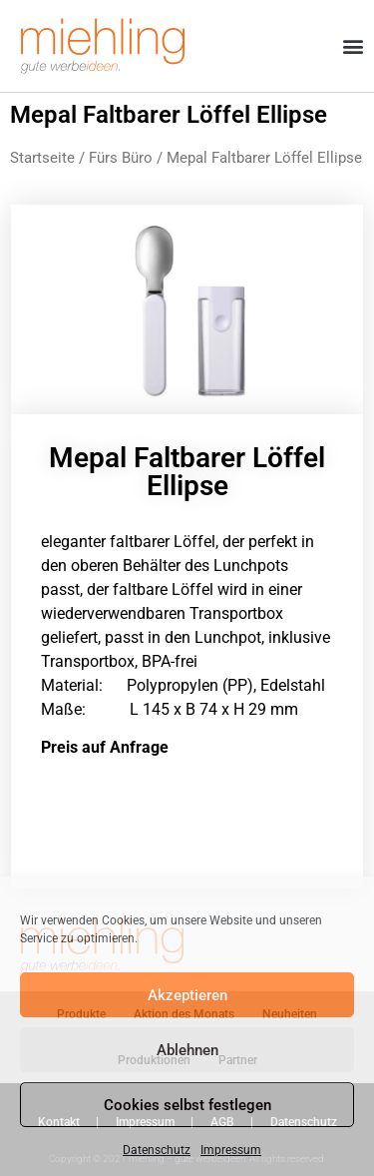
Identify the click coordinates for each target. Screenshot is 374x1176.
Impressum (230, 1150)
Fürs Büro (121, 158)
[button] (352, 46)
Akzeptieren (187, 995)
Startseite (42, 158)
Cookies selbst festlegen (187, 1105)
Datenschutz (156, 1150)
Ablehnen (187, 1050)
